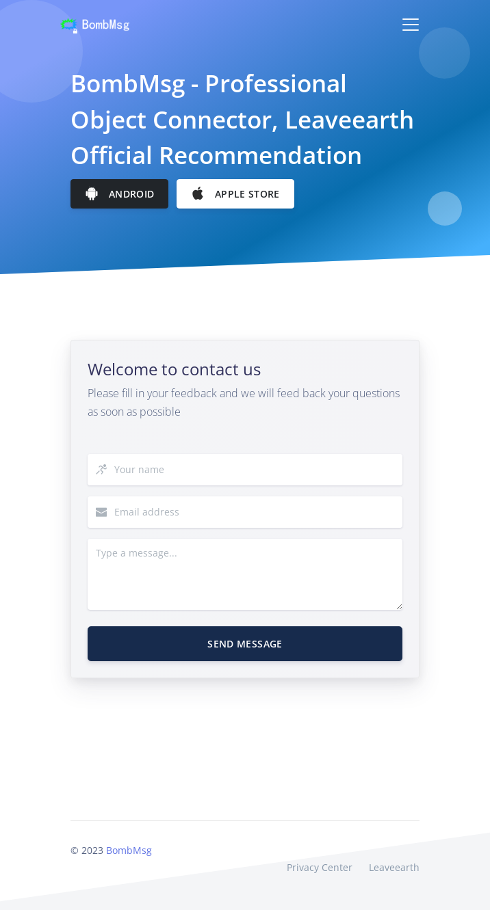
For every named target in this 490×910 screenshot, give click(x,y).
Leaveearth (394, 867)
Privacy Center (319, 867)
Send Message (244, 643)
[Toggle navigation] (410, 24)
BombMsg (129, 850)
